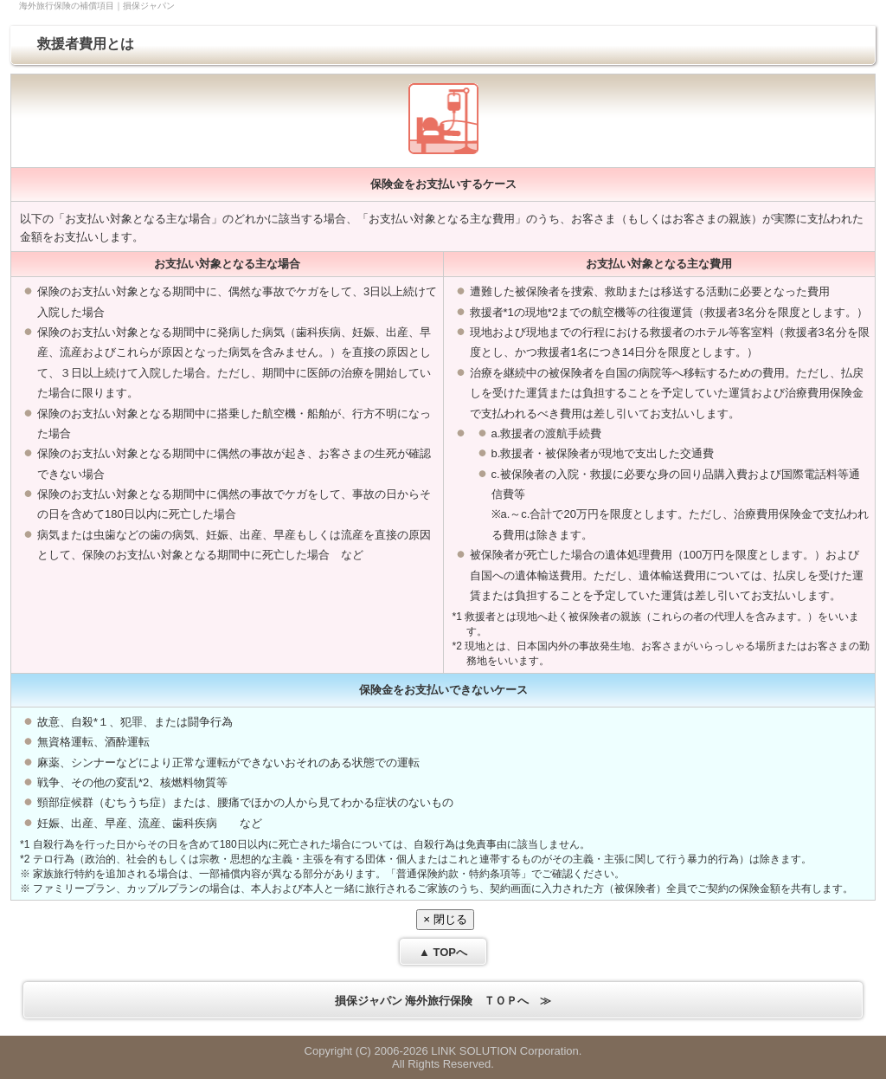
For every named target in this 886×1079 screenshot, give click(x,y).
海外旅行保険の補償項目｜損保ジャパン (97, 5)
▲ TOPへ (443, 952)
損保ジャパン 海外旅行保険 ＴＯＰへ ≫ (443, 1000)
